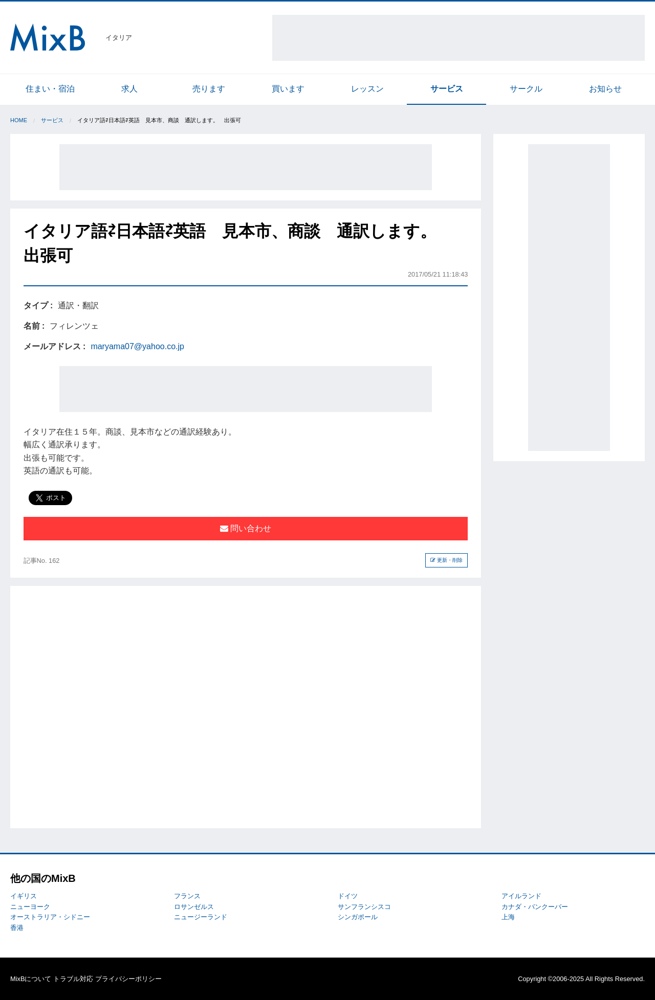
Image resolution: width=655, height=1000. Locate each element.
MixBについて (30, 979)
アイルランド (521, 896)
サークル (526, 88)
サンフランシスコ (364, 907)
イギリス (23, 896)
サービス (446, 88)
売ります (208, 88)
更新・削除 (446, 560)
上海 (508, 917)
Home (18, 120)
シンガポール (358, 917)
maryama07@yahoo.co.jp (137, 346)
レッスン (367, 88)
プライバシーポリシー (128, 979)
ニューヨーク (30, 907)
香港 (17, 927)
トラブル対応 (73, 979)
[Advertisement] (458, 38)
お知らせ (605, 88)
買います (288, 88)
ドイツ (348, 896)
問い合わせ (245, 528)
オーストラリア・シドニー (50, 917)
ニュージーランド (200, 917)
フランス (187, 896)
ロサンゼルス (194, 907)
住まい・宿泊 (50, 88)
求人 (129, 88)
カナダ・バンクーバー (534, 907)
